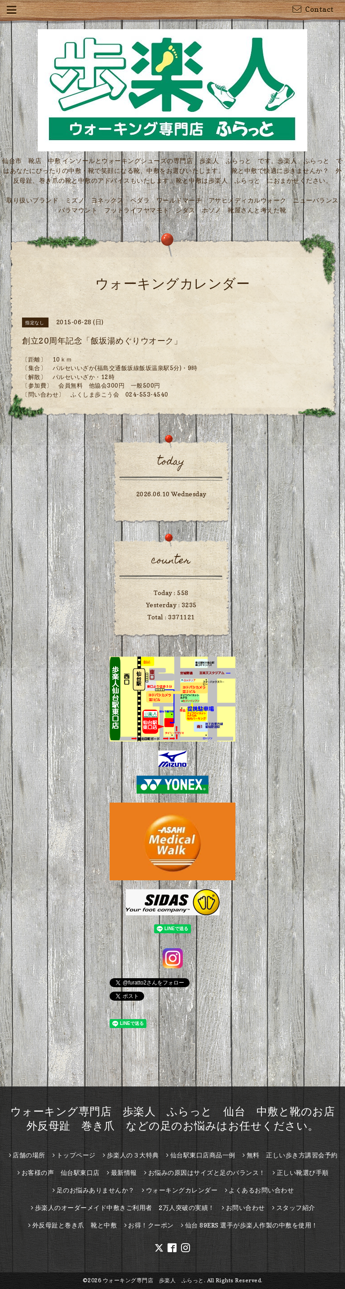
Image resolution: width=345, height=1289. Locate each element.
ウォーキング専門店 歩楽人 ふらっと (153, 1280)
